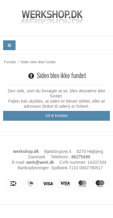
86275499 (80, 156)
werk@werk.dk (40, 162)
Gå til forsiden (56, 116)
